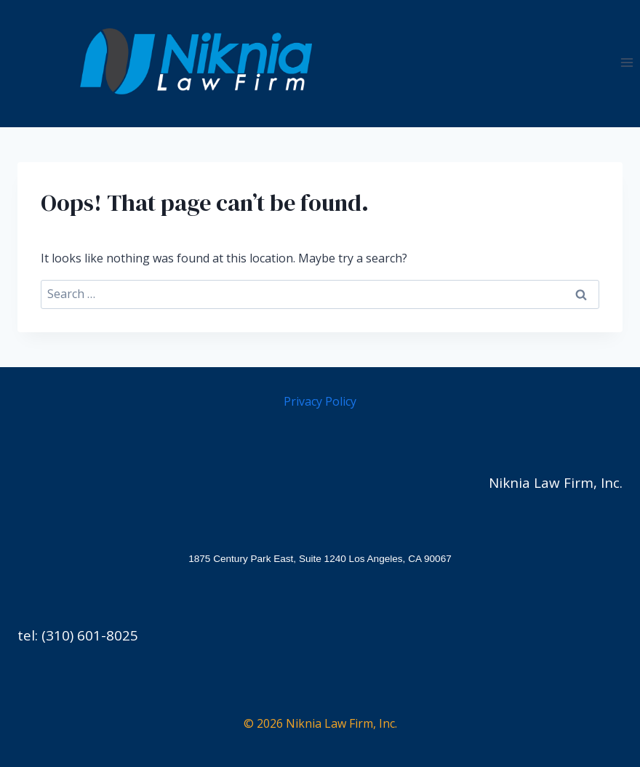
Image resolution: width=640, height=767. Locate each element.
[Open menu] (626, 62)
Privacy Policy (320, 401)
